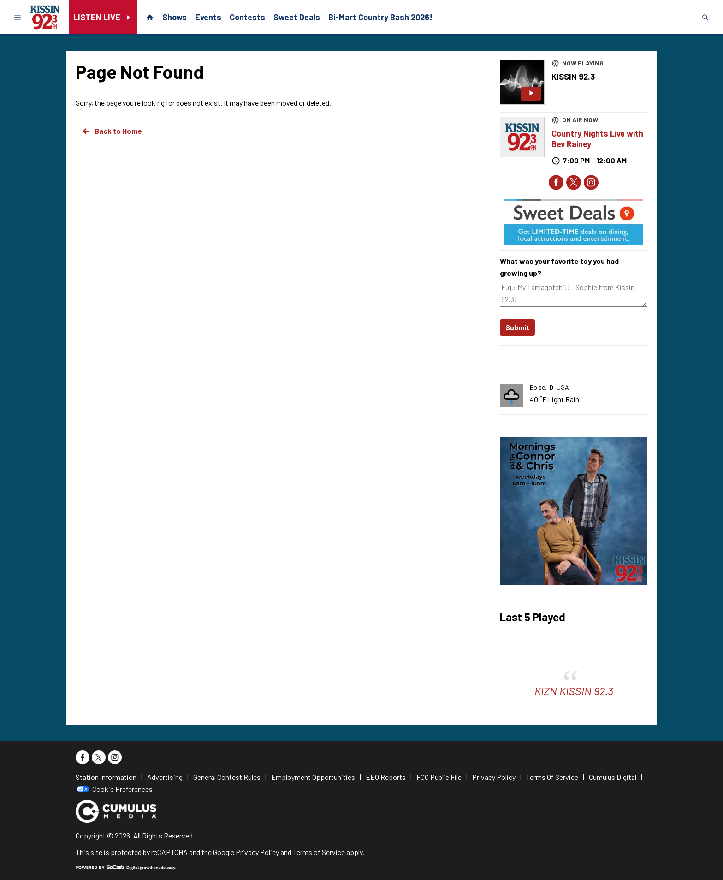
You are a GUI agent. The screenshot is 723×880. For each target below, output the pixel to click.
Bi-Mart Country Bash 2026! (380, 17)
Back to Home (111, 131)
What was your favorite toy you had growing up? (559, 266)
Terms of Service (319, 852)
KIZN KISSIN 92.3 (573, 690)
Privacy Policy (257, 852)
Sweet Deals (296, 17)
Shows (174, 17)
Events (208, 17)
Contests (247, 17)
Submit (517, 327)
